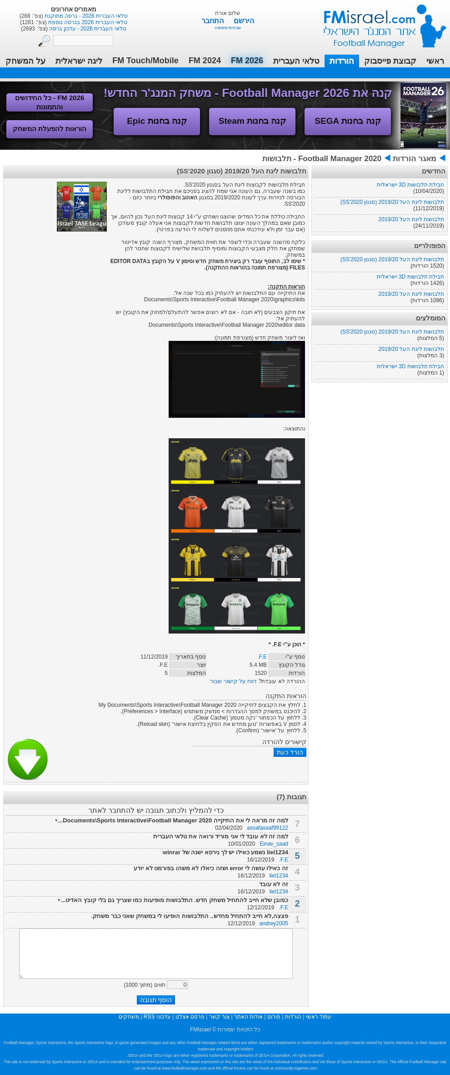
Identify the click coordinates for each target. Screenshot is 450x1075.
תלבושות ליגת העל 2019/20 (411, 219)
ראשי (435, 61)
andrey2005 (274, 923)
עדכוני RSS (157, 1017)
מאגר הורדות (414, 158)
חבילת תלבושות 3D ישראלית (410, 185)
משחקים (129, 1017)
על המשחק (25, 61)
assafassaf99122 (267, 828)
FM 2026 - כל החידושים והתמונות (50, 102)
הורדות (342, 61)
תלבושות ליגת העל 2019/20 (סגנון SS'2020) (392, 202)
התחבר (213, 21)
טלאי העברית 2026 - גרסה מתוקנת (85, 16)
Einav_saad (274, 844)
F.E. (262, 657)
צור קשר (219, 1017)
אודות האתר (248, 1017)
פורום (273, 1017)
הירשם (244, 21)
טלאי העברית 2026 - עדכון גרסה (87, 28)
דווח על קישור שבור (233, 681)
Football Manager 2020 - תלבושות (321, 158)
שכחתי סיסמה (228, 27)
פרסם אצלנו (190, 1017)
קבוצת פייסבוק (390, 61)
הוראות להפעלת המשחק (49, 128)
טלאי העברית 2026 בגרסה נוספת (87, 22)
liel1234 (279, 875)
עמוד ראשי (379, 22)
